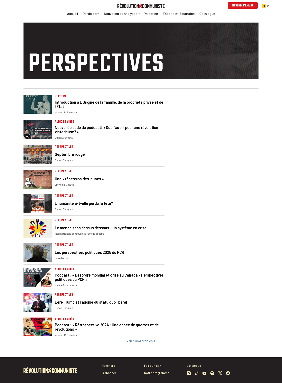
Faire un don (152, 365)
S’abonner (109, 373)
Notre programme (156, 373)
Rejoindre (108, 365)
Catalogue (193, 365)
